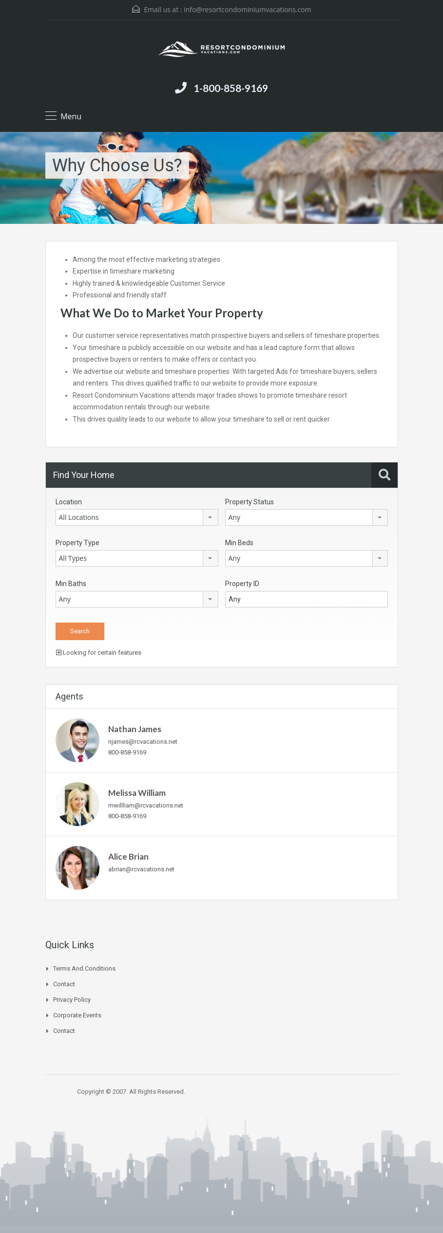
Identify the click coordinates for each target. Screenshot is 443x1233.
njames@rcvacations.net (142, 741)
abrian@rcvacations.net (141, 869)
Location (69, 502)
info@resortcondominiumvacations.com (247, 9)
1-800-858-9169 (230, 88)
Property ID (242, 584)
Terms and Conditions (84, 968)
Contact (64, 984)
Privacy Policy (72, 999)
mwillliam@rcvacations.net (145, 805)
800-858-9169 (127, 752)
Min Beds (239, 543)
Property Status (249, 502)
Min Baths (71, 584)
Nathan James (134, 729)
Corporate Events (77, 1015)
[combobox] (137, 517)
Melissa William (137, 793)
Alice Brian (128, 856)
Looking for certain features (98, 652)
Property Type (77, 543)
